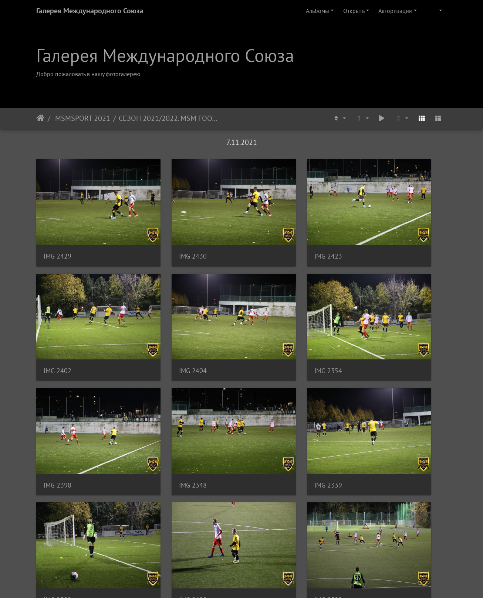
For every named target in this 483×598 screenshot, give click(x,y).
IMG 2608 (268, 423)
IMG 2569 (163, 516)
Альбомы (317, 10)
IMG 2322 (163, 423)
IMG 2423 (268, 235)
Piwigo (251, 582)
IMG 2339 (57, 423)
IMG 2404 (57, 329)
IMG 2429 (57, 235)
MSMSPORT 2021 (81, 118)
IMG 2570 (268, 516)
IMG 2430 (163, 235)
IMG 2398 (268, 329)
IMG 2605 (57, 516)
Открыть (354, 10)
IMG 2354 (163, 329)
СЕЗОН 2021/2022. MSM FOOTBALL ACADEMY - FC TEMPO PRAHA (170, 118)
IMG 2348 (374, 329)
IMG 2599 (374, 423)
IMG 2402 (374, 235)
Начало (40, 118)
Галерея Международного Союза (89, 11)
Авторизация (395, 10)
